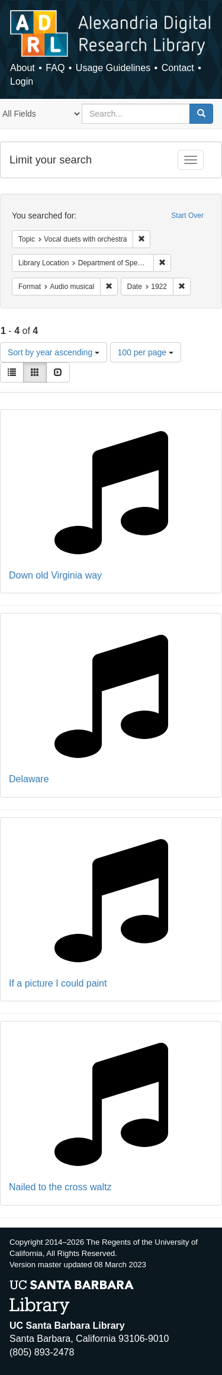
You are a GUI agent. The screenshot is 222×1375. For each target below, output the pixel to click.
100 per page (145, 352)
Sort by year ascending (53, 352)
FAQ (55, 68)
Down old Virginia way (55, 575)
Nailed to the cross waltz (60, 1187)
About (22, 68)
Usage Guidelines (113, 68)
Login (21, 81)
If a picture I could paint (58, 983)
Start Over (187, 215)
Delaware (29, 779)
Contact (178, 68)
